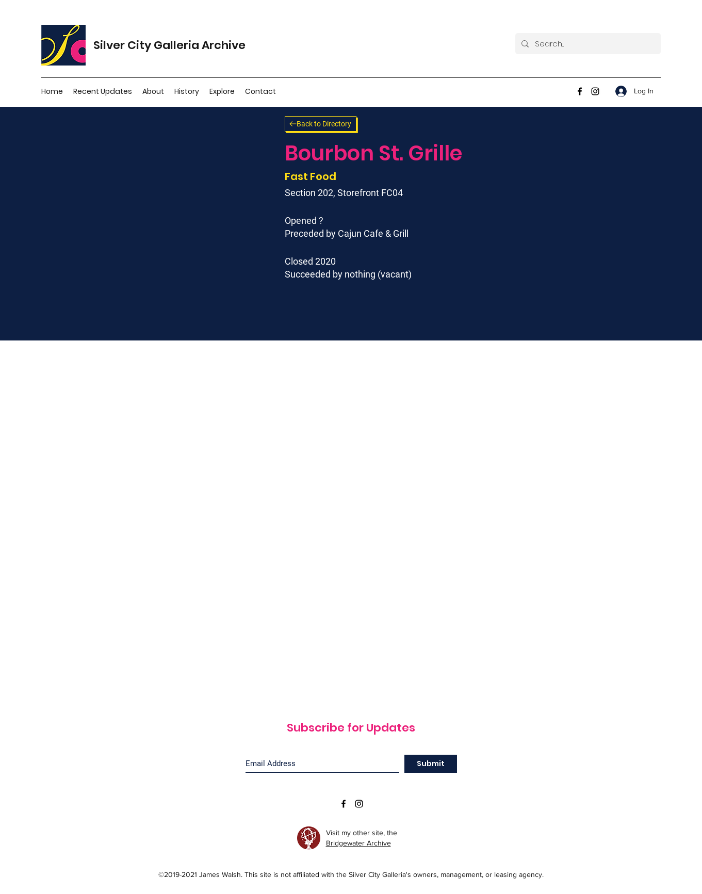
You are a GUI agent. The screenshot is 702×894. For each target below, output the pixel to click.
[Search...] (587, 43)
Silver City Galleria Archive (169, 45)
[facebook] (580, 91)
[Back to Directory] (320, 124)
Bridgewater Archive (358, 843)
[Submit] (430, 764)
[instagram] (595, 91)
